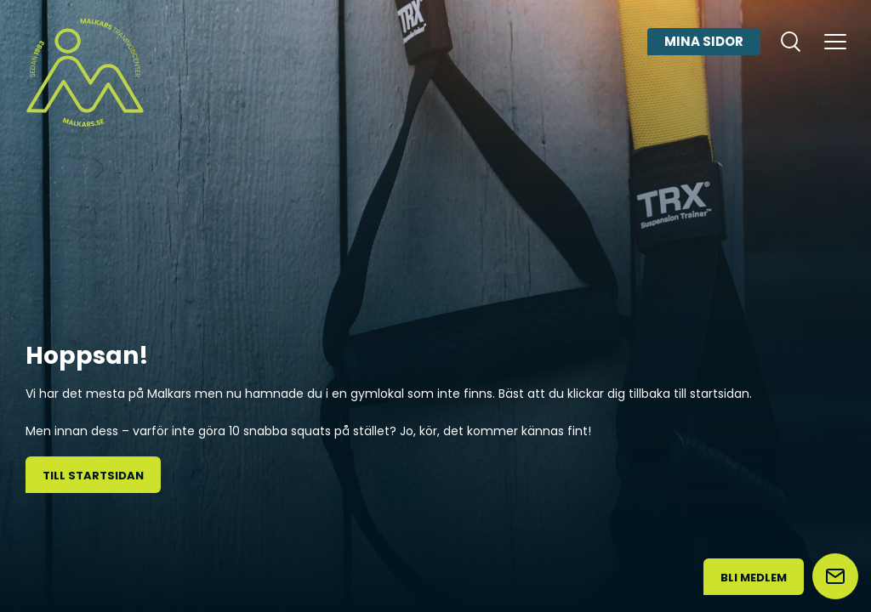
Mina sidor (703, 41)
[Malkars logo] (85, 72)
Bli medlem (753, 578)
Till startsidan (93, 476)
